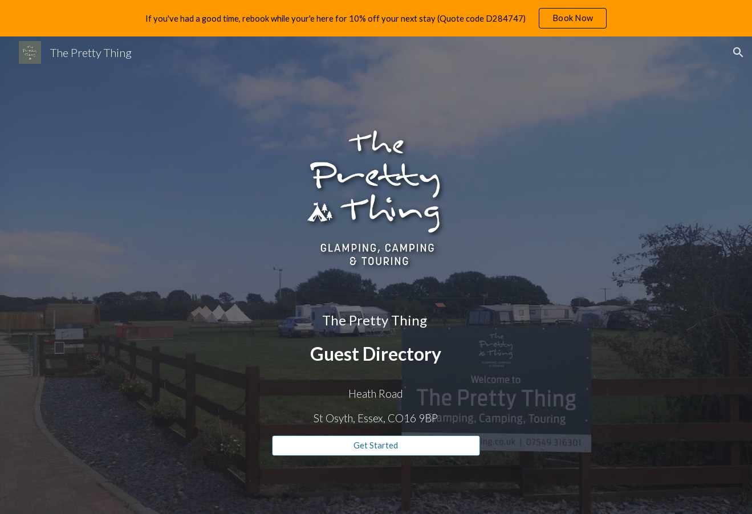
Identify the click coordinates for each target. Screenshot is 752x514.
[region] (376, 18)
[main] (376, 339)
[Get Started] (376, 446)
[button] (738, 52)
